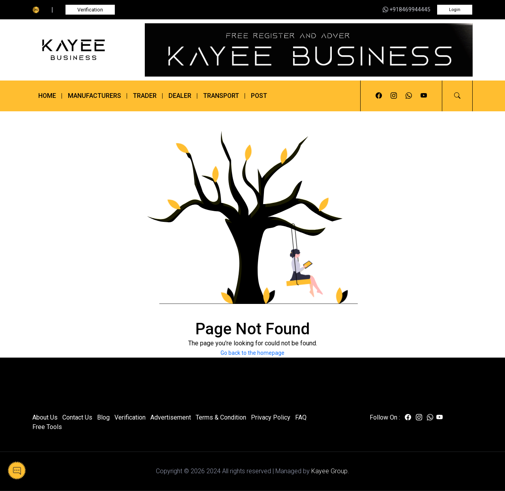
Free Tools (47, 427)
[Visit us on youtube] (424, 96)
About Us (45, 417)
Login (454, 9)
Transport (221, 95)
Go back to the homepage (252, 353)
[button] (457, 96)
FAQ (301, 417)
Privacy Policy (270, 417)
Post (259, 95)
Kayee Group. (330, 471)
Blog (103, 417)
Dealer (179, 95)
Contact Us (77, 417)
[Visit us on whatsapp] (409, 96)
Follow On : (385, 417)
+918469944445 (406, 9)
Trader (145, 95)
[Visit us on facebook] (379, 96)
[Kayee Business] (83, 50)
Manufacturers (94, 95)
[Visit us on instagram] (394, 96)
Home (47, 95)
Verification (90, 10)
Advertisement (170, 417)
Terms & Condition (221, 417)
